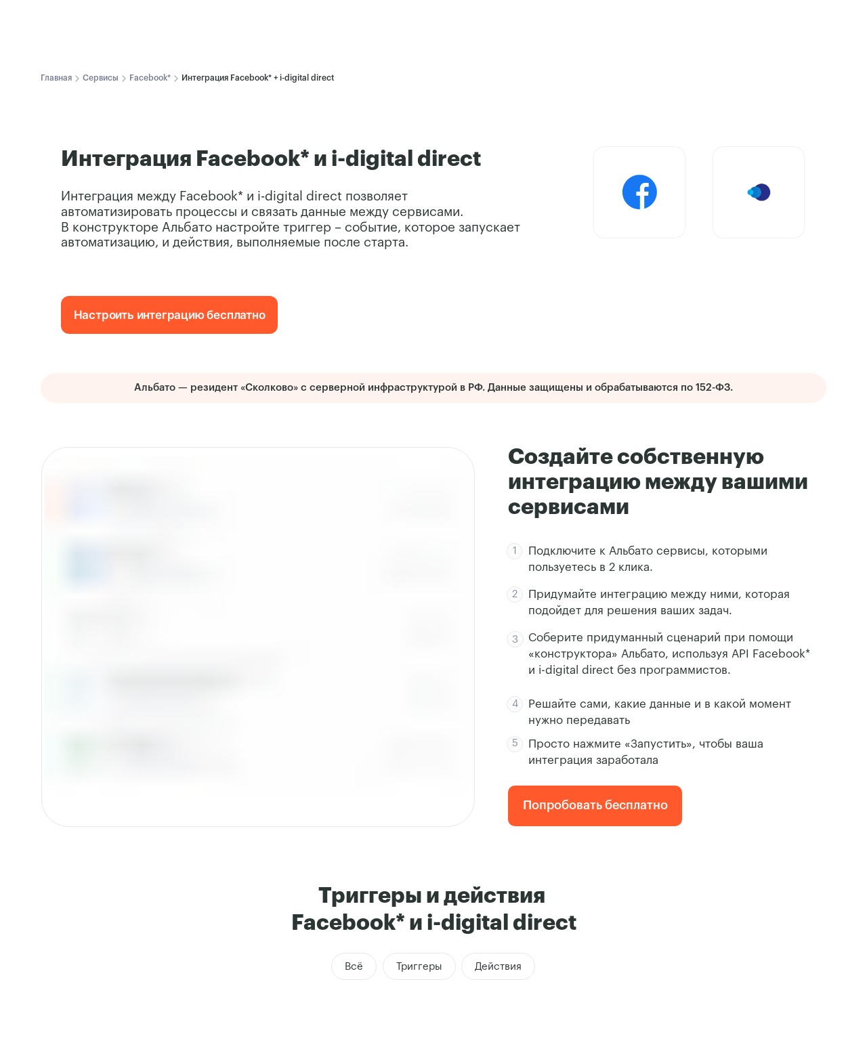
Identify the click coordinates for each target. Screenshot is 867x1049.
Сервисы (101, 78)
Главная (56, 78)
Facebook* (150, 78)
